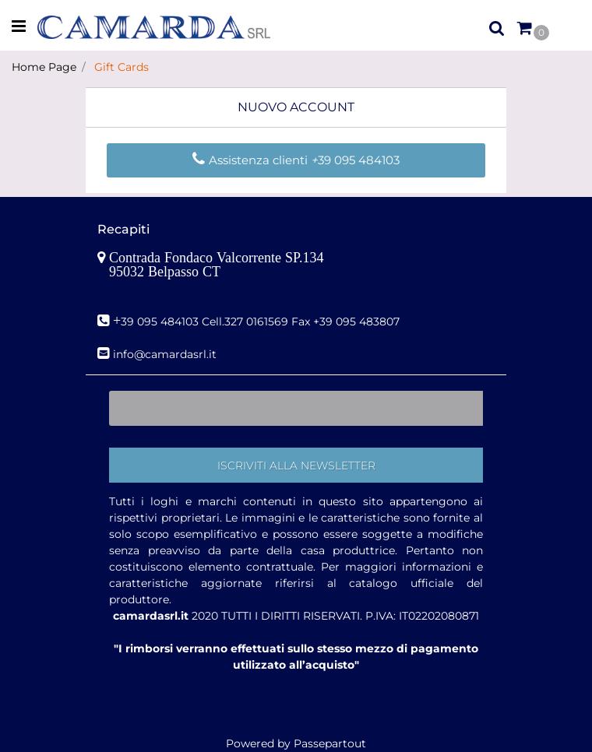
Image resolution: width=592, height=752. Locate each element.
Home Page (44, 67)
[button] (296, 465)
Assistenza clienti (251, 160)
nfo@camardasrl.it (166, 354)
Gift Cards (121, 67)
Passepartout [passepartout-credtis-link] (330, 743)
